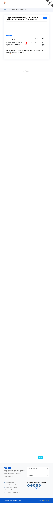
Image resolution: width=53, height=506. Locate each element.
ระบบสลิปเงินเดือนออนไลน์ (10, 484)
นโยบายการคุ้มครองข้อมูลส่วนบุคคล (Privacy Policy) (37, 487)
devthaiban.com (46, 500)
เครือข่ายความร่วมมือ (33, 472)
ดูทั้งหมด (41, 457)
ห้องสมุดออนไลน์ (8, 489)
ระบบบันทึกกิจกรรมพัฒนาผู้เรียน (11, 487)
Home (5, 9)
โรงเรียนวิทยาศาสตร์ (33, 468)
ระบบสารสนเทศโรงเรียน (9, 482)
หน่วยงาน (31, 475)
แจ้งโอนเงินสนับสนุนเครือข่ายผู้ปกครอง (12, 492)
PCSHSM (27, 2)
